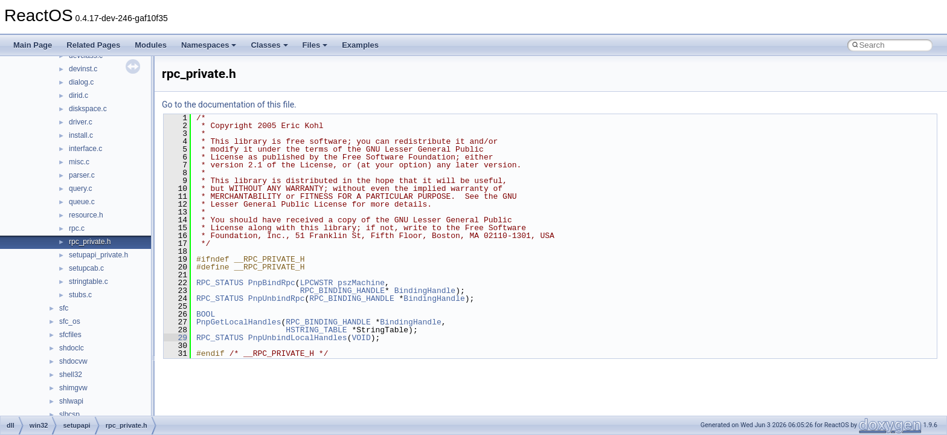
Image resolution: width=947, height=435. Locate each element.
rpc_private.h (90, 241)
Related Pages (93, 45)
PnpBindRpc (271, 282)
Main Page (32, 45)
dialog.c (81, 82)
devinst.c (83, 69)
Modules (151, 45)
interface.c (85, 148)
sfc (63, 308)
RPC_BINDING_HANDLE (342, 290)
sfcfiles (70, 334)
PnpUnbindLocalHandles (297, 337)
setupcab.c (86, 268)
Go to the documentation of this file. (229, 104)
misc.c (79, 162)
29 (175, 337)
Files (315, 45)
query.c (80, 188)
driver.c (80, 122)
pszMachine (361, 282)
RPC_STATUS (219, 282)
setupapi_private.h (98, 255)
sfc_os (69, 321)
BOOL (205, 314)
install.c (81, 135)
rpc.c (77, 228)
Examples (360, 45)
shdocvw (73, 361)
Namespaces (209, 45)
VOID (361, 337)
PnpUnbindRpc (276, 298)
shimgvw (73, 388)
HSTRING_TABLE (316, 329)
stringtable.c (88, 281)
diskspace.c (88, 109)
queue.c (82, 202)
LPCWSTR (316, 282)
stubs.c (80, 295)
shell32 (70, 374)
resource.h (86, 215)
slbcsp (69, 414)
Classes (269, 45)
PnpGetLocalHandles (238, 322)
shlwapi (71, 401)
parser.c (82, 175)
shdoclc (71, 348)
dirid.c (78, 95)
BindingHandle (424, 290)
